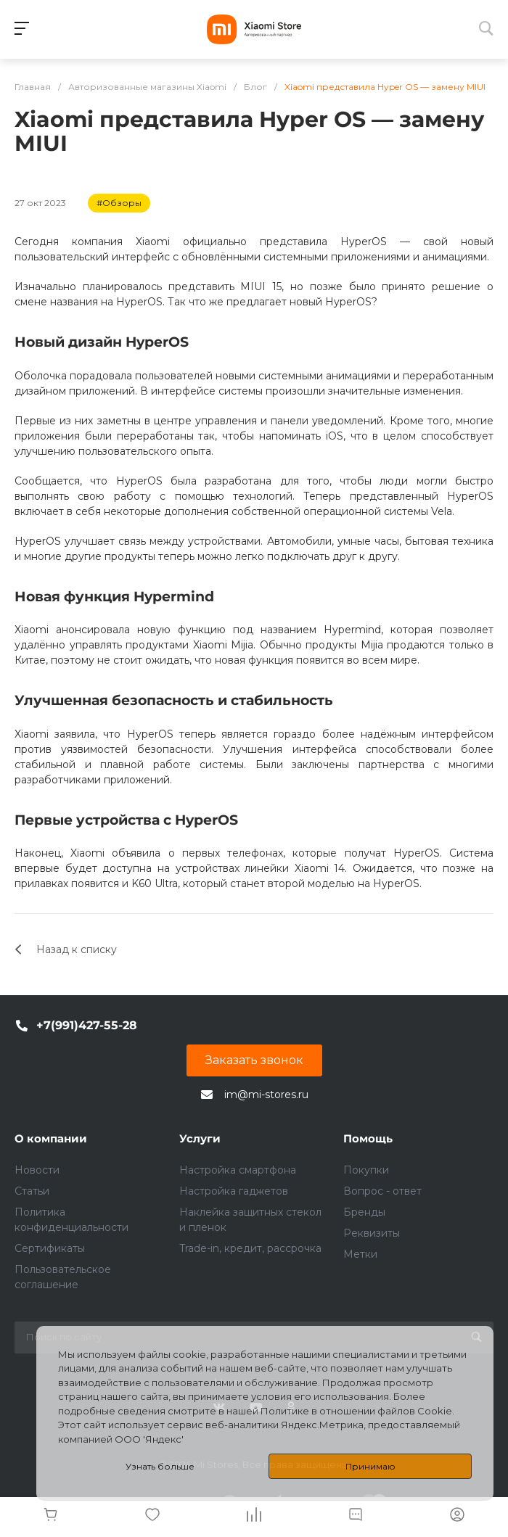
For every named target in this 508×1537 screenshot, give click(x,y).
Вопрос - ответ (382, 1191)
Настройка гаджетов (233, 1191)
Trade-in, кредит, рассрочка (250, 1248)
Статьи (32, 1191)
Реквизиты (371, 1233)
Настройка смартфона (237, 1170)
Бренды (364, 1212)
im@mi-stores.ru (266, 1094)
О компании (51, 1138)
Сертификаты (50, 1248)
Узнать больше (160, 1466)
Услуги (200, 1138)
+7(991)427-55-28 (86, 1025)
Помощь (368, 1138)
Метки (360, 1254)
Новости (37, 1170)
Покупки (366, 1170)
